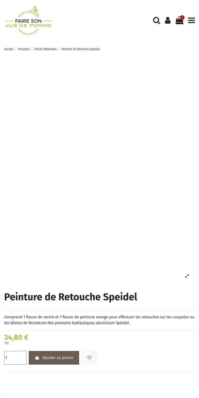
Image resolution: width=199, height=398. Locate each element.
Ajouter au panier (54, 357)
